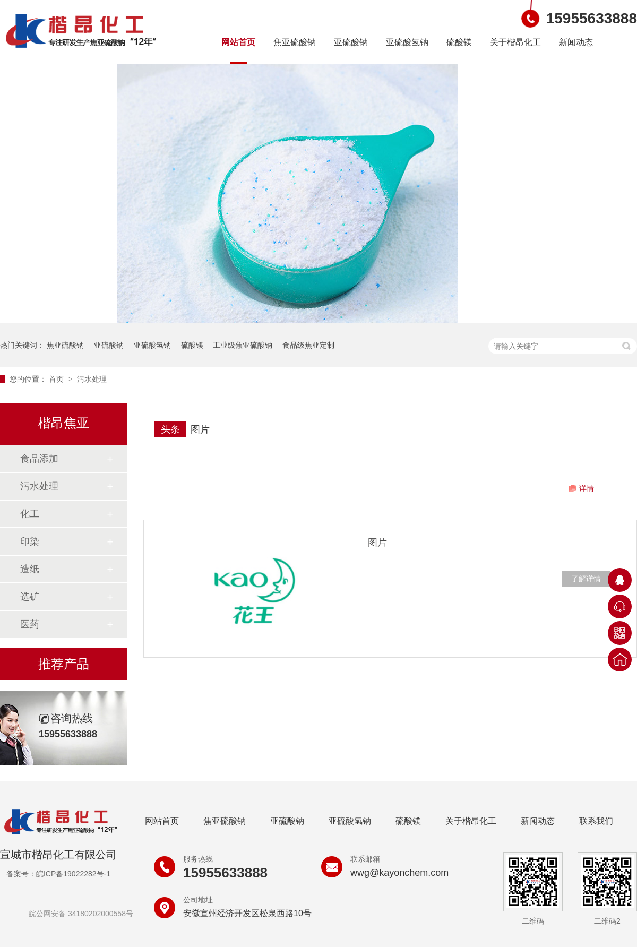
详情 (586, 488)
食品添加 (39, 458)
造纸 (29, 569)
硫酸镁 (459, 42)
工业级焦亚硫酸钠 (242, 345)
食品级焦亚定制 (308, 345)
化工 (29, 514)
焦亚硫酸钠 (294, 42)
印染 (29, 541)
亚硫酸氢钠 (407, 42)
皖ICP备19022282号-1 (73, 873)
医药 (29, 624)
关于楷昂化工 (515, 42)
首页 (57, 379)
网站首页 (238, 42)
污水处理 (92, 379)
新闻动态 (576, 42)
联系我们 (596, 820)
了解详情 (586, 578)
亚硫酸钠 (351, 42)
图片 (200, 429)
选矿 (29, 596)
